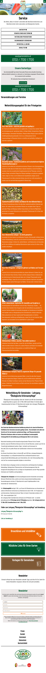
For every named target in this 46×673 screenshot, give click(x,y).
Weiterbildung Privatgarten (23, 37)
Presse (23, 634)
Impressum (22, 640)
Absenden (23, 616)
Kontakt (22, 637)
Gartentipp (23, 29)
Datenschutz (22, 643)
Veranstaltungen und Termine (23, 33)
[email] (23, 614)
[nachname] (23, 611)
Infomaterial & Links (23, 44)
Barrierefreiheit (22, 646)
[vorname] (23, 608)
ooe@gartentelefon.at (23, 56)
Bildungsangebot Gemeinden (23, 40)
